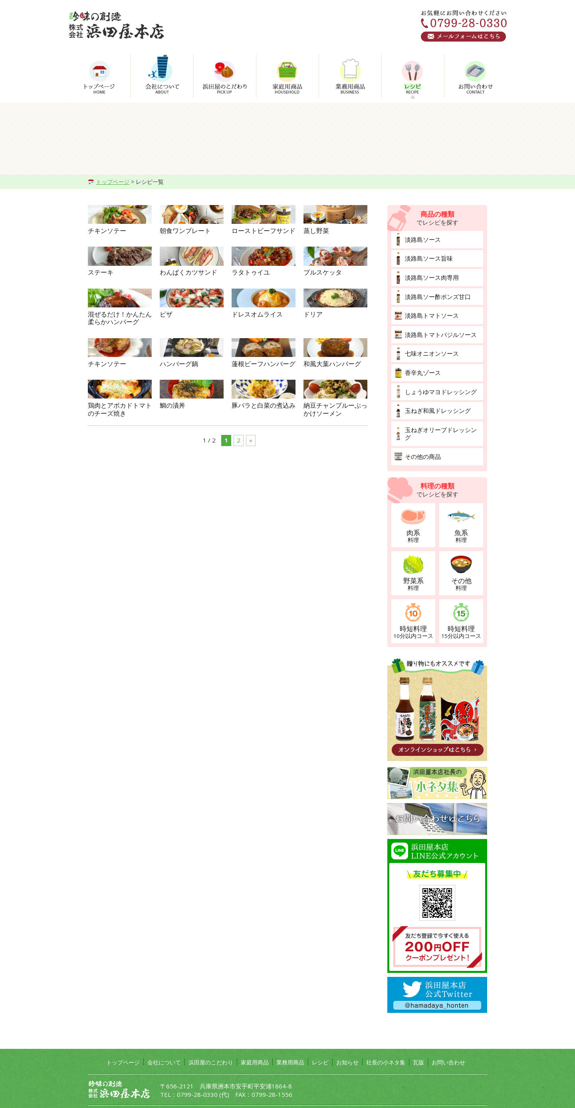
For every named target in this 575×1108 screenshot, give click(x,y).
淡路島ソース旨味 (427, 257)
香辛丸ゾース (421, 366)
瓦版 (418, 1044)
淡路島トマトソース (430, 311)
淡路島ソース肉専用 (430, 275)
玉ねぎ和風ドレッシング (435, 403)
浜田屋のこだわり (210, 1044)
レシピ (320, 1044)
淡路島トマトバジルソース (438, 330)
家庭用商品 (255, 1044)
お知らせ (347, 1044)
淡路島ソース (421, 239)
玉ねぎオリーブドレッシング (441, 420)
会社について (164, 1044)
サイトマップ (168, 1097)
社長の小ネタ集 (385, 1044)
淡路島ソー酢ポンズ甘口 (435, 293)
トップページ (112, 181)
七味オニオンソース (430, 348)
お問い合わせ (448, 1044)
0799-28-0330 (197, 1077)
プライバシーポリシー (117, 1097)
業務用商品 (290, 1044)
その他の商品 (421, 439)
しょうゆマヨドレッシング (438, 384)
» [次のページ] (250, 666)
